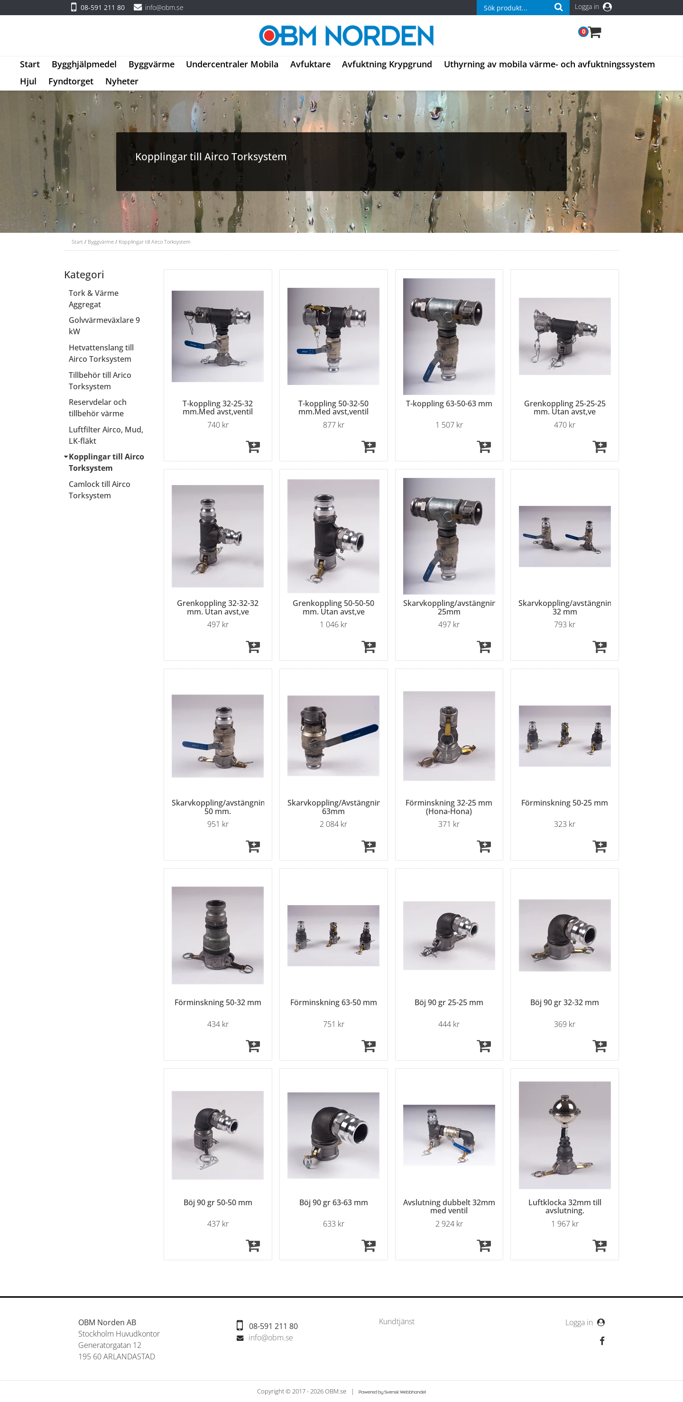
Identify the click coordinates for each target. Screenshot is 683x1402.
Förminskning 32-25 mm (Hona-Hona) (449, 806)
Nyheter (121, 81)
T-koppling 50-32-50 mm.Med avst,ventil (333, 407)
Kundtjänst (397, 1322)
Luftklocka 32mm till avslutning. (564, 1206)
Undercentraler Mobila (232, 64)
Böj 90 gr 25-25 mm (449, 1002)
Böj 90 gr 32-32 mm (564, 1002)
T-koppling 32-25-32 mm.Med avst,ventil (218, 407)
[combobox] (523, 7)
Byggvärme (152, 64)
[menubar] (341, 73)
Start (30, 64)
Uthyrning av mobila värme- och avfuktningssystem (549, 64)
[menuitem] (30, 64)
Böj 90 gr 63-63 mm (333, 1202)
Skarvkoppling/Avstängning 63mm (336, 806)
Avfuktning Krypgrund (387, 64)
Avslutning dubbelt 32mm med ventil (449, 1206)
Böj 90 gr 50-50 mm (218, 1202)
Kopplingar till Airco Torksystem (155, 241)
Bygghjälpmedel (84, 64)
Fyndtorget (70, 81)
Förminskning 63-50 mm (333, 1002)
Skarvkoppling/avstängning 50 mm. (220, 806)
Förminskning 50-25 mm (564, 802)
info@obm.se (164, 7)
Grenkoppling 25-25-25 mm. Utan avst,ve (565, 407)
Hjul (28, 81)
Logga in (593, 6)
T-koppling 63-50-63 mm (449, 403)
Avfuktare (310, 64)
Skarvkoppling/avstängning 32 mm (567, 607)
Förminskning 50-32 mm (218, 1002)
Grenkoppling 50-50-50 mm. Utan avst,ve (333, 607)
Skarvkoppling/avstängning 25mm (452, 607)
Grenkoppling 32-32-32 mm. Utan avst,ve (217, 607)
